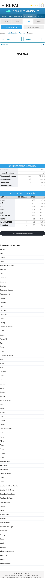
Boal (1, 274)
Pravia (2, 449)
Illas (1, 367)
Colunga (3, 323)
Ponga (2, 445)
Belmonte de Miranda (7, 266)
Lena (1, 380)
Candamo (3, 286)
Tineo (2, 539)
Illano (2, 363)
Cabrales (3, 278)
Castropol (3, 314)
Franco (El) (3, 339)
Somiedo (3, 518)
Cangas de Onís (5, 294)
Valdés (2, 543)
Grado (2, 351)
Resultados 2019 (30, 16)
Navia (2, 408)
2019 (6, 22)
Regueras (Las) (5, 461)
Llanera (2, 384)
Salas (2, 482)
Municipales (11, 27)
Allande (2, 249)
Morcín (2, 396)
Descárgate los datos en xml (22, 233)
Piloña (2, 441)
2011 (28, 22)
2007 (39, 22)
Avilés (2, 261)
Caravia (2, 298)
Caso (1, 306)
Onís (1, 416)
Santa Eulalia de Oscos (7, 494)
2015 (17, 22)
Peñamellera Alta (6, 429)
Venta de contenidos (17, 575)
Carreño (3, 302)
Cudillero (3, 331)
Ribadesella (4, 469)
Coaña (2, 319)
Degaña (2, 335)
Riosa (2, 478)
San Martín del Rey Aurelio (9, 486)
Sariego (2, 506)
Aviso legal (35, 575)
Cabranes (3, 282)
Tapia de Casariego (6, 527)
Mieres (2, 392)
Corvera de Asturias (6, 327)
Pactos (41, 16)
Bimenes (3, 270)
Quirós (2, 457)
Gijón (1, 343)
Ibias (1, 359)
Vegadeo (3, 547)
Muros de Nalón (5, 400)
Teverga (3, 535)
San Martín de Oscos (7, 490)
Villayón (2, 559)
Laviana (2, 376)
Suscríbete (34, 5)
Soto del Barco (5, 523)
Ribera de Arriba (5, 474)
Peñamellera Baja (6, 433)
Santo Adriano (5, 502)
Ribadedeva (4, 465)
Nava (1, 404)
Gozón (2, 347)
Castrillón (3, 310)
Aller (1, 253)
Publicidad (28, 575)
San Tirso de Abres (6, 498)
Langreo (3, 372)
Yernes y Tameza (6, 563)
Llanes (2, 388)
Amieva (2, 257)
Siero (2, 510)
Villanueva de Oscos (7, 551)
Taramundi (3, 531)
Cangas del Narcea (6, 290)
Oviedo (2, 421)
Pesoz (2, 437)
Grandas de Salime (6, 355)
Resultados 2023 (15, 16)
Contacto (7, 575)
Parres (2, 425)
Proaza (2, 453)
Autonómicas (33, 27)
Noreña (2, 412)
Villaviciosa (4, 555)
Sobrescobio (4, 514)
